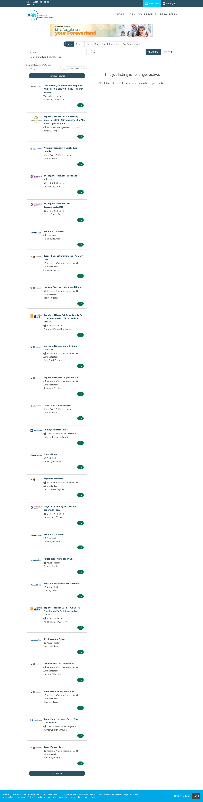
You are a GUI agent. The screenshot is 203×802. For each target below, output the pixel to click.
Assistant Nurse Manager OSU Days (61, 583)
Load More (57, 773)
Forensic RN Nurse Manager (57, 405)
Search (68, 44)
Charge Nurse (50, 454)
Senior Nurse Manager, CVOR (58, 558)
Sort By (32, 68)
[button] (168, 52)
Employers (169, 3)
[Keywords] (57, 52)
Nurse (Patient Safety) (54, 746)
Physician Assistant (53, 478)
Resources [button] (167, 14)
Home (120, 14)
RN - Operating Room (54, 638)
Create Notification (76, 68)
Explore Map (92, 44)
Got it (196, 796)
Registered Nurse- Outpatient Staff (61, 377)
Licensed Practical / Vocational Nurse (62, 287)
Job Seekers (152, 3)
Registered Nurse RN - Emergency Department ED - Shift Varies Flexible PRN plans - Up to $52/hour (64, 120)
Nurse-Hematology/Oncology (58, 691)
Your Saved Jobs (130, 44)
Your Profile (147, 14)
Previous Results (57, 75)
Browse (79, 44)
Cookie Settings (182, 796)
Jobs (131, 14)
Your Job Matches (110, 44)
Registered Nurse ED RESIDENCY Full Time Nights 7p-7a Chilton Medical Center (61, 611)
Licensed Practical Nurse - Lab (58, 663)
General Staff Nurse (53, 231)
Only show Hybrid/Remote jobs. (46, 56)
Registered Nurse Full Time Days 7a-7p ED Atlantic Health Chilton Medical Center (63, 318)
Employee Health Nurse (55, 429)
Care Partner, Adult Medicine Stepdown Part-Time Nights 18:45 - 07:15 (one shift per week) (63, 89)
